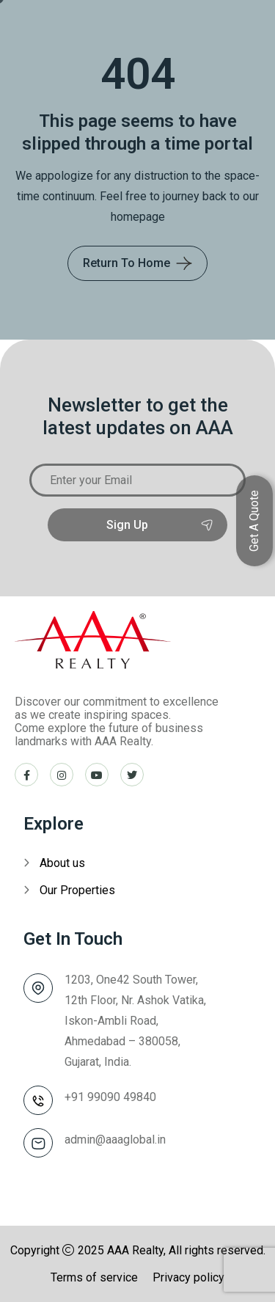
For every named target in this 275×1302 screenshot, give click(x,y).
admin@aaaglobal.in (115, 1139)
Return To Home (126, 263)
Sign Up (137, 525)
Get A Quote (254, 521)
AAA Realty (135, 1250)
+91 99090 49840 (110, 1097)
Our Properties (77, 890)
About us (62, 863)
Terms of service (94, 1277)
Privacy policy (188, 1277)
